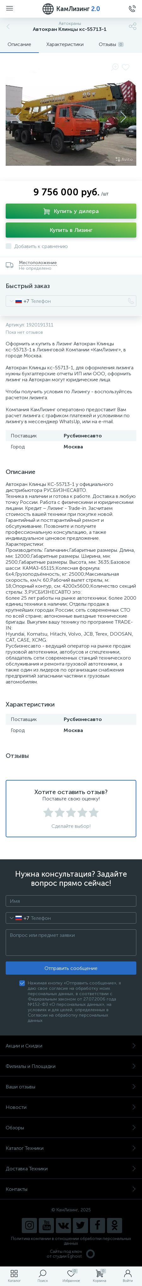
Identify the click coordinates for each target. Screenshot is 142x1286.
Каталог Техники (71, 1148)
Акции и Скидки (71, 1046)
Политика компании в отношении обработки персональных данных (71, 1241)
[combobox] (17, 301)
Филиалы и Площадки (71, 1066)
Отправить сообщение (71, 968)
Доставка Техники (71, 1169)
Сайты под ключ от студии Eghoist (71, 1254)
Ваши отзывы (71, 1087)
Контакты (71, 1189)
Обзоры (71, 1128)
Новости (71, 1107)
